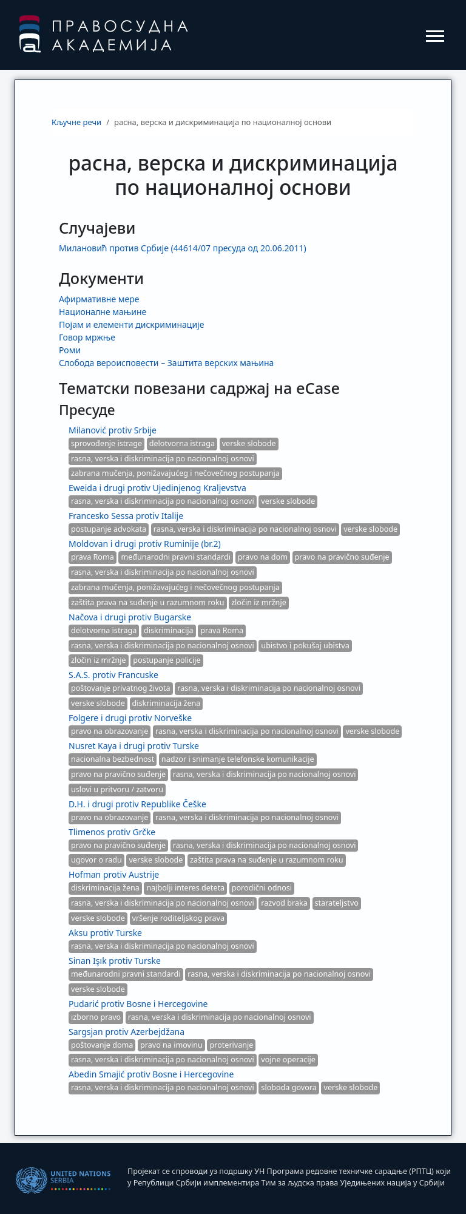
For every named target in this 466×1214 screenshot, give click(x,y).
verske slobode (249, 443)
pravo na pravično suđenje (342, 557)
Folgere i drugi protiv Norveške (130, 718)
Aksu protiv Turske (105, 932)
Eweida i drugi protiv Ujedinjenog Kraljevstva (157, 487)
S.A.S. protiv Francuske (113, 674)
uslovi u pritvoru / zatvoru (117, 789)
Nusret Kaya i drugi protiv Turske (134, 745)
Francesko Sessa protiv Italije (126, 515)
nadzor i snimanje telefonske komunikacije (237, 759)
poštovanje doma (102, 1045)
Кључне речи (76, 122)
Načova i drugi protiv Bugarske (130, 617)
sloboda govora (289, 1087)
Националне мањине (102, 311)
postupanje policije (166, 660)
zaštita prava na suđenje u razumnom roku (148, 602)
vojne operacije (288, 1059)
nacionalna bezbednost (112, 759)
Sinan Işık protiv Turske (115, 960)
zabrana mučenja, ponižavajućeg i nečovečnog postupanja (175, 473)
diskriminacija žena (166, 703)
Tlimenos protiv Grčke (112, 832)
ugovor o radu (96, 860)
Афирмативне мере (99, 299)
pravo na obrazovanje (109, 731)
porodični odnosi (262, 888)
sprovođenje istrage (106, 443)
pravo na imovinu (171, 1045)
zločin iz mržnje (258, 602)
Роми (70, 350)
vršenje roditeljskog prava (178, 918)
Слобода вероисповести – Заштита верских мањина (166, 362)
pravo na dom (263, 557)
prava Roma (92, 557)
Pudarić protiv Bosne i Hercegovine (138, 1003)
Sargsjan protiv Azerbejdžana (126, 1031)
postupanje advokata (108, 529)
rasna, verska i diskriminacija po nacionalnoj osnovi (162, 458)
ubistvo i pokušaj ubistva (305, 645)
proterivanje (231, 1045)
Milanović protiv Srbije (113, 430)
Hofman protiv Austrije (114, 874)
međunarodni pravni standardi (176, 557)
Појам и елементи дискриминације (131, 324)
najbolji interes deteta (185, 888)
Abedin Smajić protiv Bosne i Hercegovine (151, 1074)
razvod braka (284, 903)
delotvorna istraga (182, 443)
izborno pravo (96, 1017)
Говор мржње (87, 337)
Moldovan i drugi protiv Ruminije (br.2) (145, 543)
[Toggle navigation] (435, 35)
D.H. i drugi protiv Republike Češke (137, 804)
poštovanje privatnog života (121, 688)
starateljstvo (337, 903)
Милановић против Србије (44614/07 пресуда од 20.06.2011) (182, 248)
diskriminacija (169, 630)
